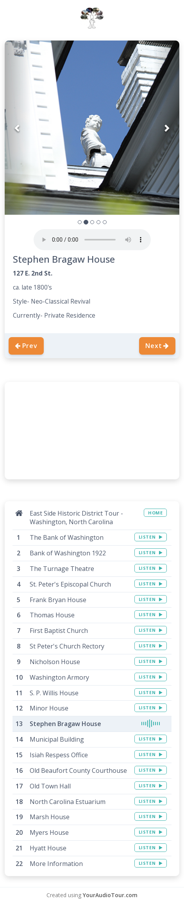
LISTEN (151, 537)
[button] (18, 128)
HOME (155, 513)
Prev (26, 345)
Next (157, 345)
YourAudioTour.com (110, 895)
